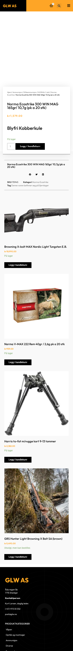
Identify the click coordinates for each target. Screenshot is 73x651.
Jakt (47, 75)
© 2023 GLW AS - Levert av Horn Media (56, 644)
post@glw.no (11, 597)
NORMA (41, 75)
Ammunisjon (17, 75)
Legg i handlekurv (30, 129)
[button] (59, 5)
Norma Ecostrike (40, 165)
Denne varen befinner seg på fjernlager (30, 168)
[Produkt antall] (11, 129)
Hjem (9, 75)
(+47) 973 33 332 (12, 592)
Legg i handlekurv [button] (18, 248)
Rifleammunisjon (30, 75)
